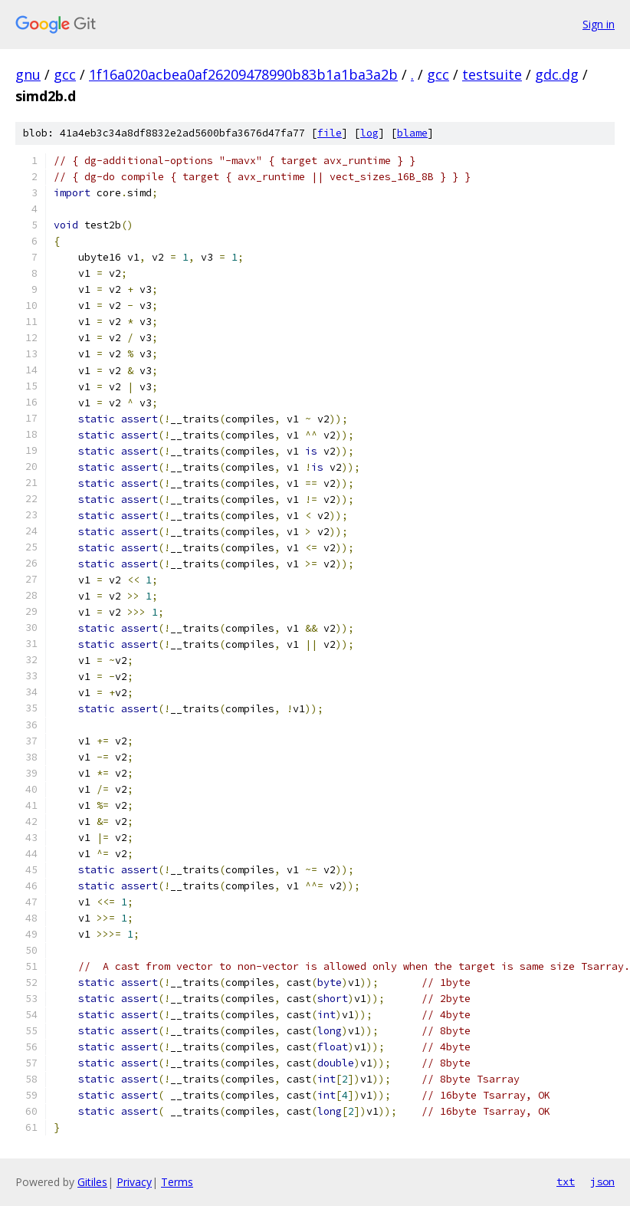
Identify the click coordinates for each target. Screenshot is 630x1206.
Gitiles (92, 1182)
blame (412, 133)
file (329, 133)
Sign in (598, 24)
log (369, 133)
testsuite (492, 74)
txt (565, 1181)
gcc (65, 74)
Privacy (134, 1182)
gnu (28, 74)
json (602, 1181)
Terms (177, 1182)
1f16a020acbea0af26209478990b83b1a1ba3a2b (243, 74)
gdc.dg (557, 74)
